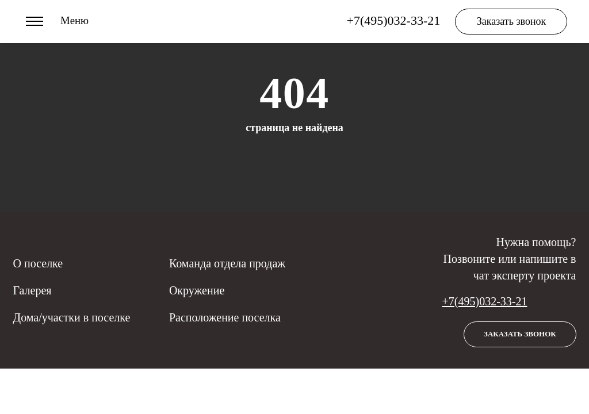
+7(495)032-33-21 (484, 301)
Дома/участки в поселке (72, 317)
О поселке (38, 263)
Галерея (32, 290)
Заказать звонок (511, 21)
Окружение (196, 290)
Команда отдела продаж (227, 263)
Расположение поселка (225, 317)
